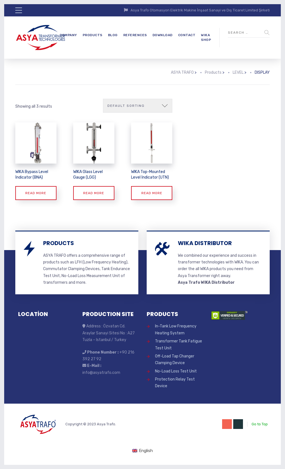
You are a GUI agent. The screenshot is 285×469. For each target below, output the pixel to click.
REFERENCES (135, 35)
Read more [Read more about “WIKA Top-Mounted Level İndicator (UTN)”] (151, 193)
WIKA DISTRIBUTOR (205, 243)
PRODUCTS (92, 35)
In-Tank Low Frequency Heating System (175, 329)
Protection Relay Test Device (175, 382)
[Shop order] (137, 106)
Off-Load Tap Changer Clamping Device (174, 359)
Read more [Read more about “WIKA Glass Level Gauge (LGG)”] (93, 193)
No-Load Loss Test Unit (176, 371)
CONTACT (187, 35)
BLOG (113, 35)
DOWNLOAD (163, 35)
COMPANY (68, 35)
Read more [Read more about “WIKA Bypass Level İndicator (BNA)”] (35, 193)
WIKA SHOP (206, 37)
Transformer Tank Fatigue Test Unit (178, 344)
